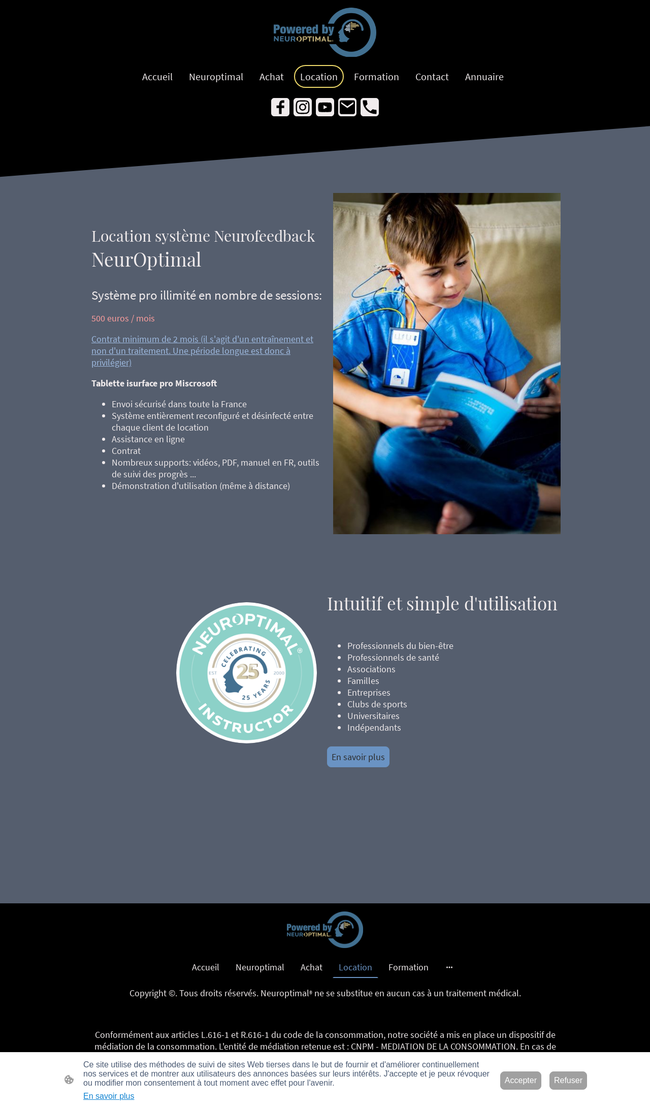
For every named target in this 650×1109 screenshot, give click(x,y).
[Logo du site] (325, 32)
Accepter (521, 1080)
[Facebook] (280, 107)
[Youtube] (325, 107)
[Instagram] (303, 107)
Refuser (568, 1080)
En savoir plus (358, 757)
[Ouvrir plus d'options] (449, 967)
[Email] (347, 107)
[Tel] (370, 107)
